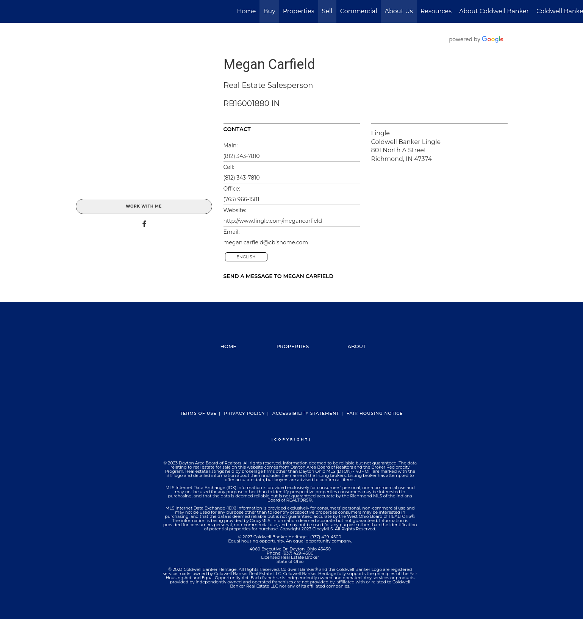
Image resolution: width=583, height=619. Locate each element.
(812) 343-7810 (242, 156)
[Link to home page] (10, 11)
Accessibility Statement (305, 413)
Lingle (380, 133)
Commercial (358, 11)
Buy (269, 11)
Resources (436, 11)
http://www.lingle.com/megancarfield (273, 220)
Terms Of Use (198, 413)
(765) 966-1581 (241, 199)
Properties (298, 11)
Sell (327, 11)
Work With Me (144, 206)
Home (246, 11)
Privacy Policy (244, 413)
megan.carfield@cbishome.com (266, 242)
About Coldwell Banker (494, 11)
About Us (398, 11)
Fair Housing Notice (375, 413)
